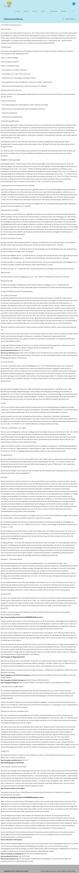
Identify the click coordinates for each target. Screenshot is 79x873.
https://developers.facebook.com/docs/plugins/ (13, 788)
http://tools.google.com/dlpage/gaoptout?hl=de (13, 657)
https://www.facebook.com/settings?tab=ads (12, 854)
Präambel (69, 871)
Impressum (53, 871)
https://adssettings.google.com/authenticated (12, 762)
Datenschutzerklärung (70, 19)
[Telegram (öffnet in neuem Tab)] (73, 3)
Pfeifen (73, 871)
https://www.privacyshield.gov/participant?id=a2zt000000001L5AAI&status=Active (22, 617)
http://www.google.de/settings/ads (9, 682)
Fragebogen (63, 871)
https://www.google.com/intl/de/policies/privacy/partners (15, 675)
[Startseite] (63, 19)
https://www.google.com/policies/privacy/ (11, 760)
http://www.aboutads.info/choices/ (10, 350)
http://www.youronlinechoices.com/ (10, 353)
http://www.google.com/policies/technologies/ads (13, 680)
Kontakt (58, 871)
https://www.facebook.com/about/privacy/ (12, 839)
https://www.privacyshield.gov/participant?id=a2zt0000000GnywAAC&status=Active (22, 797)
